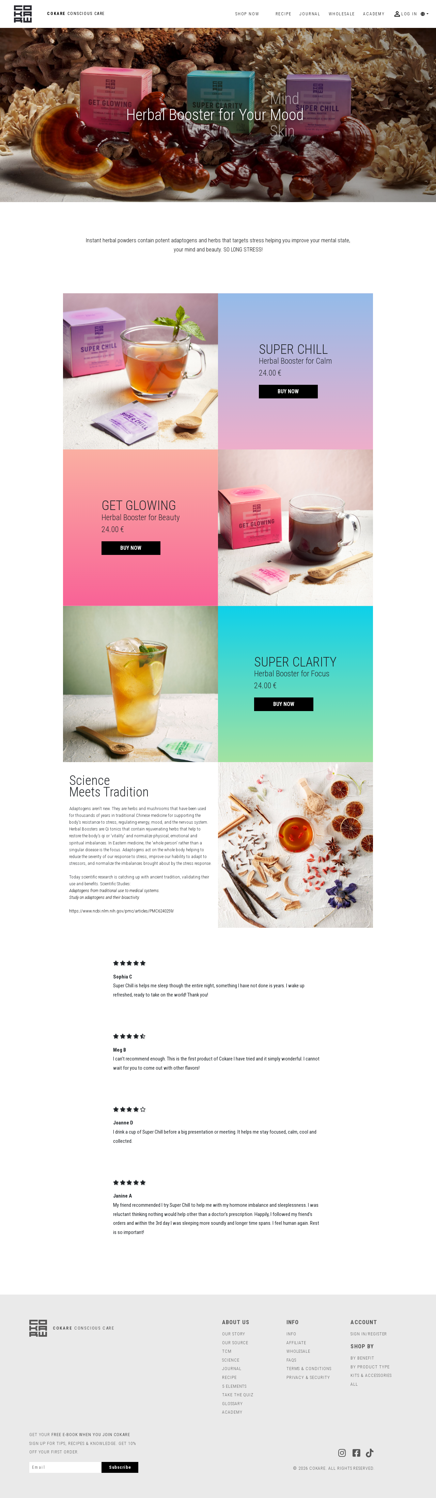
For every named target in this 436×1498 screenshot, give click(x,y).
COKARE (59, 13)
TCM (227, 1351)
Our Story (233, 1333)
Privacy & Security (308, 1377)
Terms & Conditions (308, 1368)
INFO (291, 1333)
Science (230, 1360)
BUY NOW (288, 391)
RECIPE (229, 1377)
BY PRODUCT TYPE (370, 1366)
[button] (427, 14)
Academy (374, 14)
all (354, 1384)
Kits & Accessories (371, 1375)
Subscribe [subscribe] (120, 1467)
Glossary (232, 1403)
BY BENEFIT (362, 1358)
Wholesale (298, 1351)
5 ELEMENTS (234, 1386)
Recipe (284, 14)
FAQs (291, 1360)
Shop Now (247, 14)
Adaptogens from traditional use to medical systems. (114, 890)
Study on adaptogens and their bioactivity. (104, 897)
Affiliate (296, 1342)
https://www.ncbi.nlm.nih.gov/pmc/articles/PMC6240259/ (121, 910)
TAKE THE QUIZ (237, 1394)
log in (405, 14)
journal (310, 14)
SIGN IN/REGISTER (369, 1333)
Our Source (235, 1342)
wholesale (342, 14)
